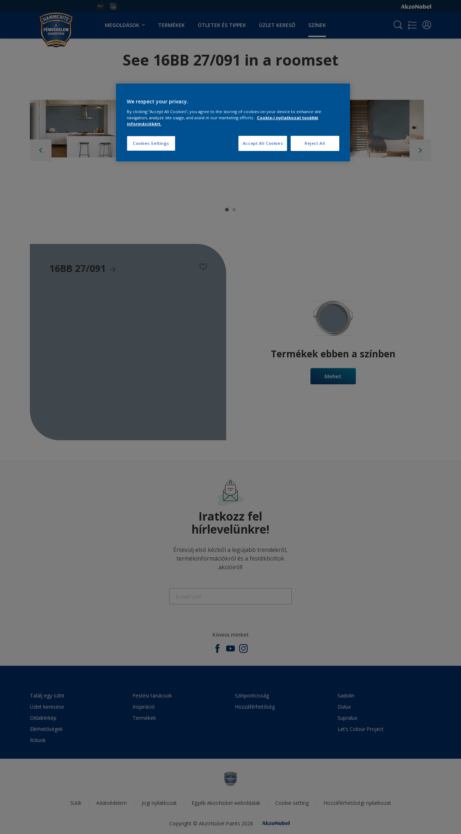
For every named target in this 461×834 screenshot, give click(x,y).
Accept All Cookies (263, 143)
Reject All (315, 143)
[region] (233, 123)
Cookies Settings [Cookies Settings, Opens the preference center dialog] (151, 143)
